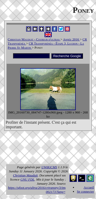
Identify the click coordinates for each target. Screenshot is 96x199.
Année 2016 (71, 39)
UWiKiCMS (49, 167)
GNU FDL (27, 179)
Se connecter (85, 191)
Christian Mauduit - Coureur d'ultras (34, 39)
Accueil (89, 187)
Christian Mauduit (25, 175)
